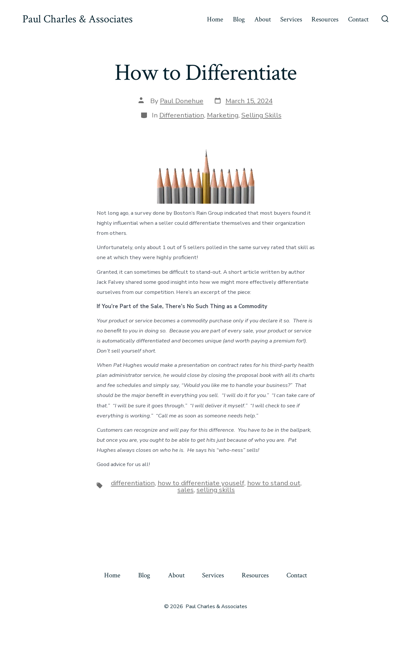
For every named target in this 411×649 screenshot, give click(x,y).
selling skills (216, 489)
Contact (358, 19)
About (262, 19)
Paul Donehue (181, 100)
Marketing (222, 115)
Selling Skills (261, 115)
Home (215, 19)
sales (185, 489)
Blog (239, 19)
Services (291, 19)
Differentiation (181, 115)
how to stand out (273, 482)
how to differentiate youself (201, 482)
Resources (324, 19)
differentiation (133, 482)
